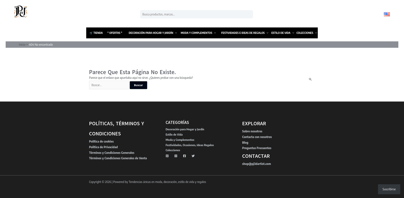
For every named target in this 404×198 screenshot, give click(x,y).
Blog (245, 142)
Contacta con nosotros (257, 137)
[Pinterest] (167, 155)
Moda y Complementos (196, 32)
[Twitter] (193, 155)
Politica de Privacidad (103, 147)
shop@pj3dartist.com (256, 164)
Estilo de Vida (280, 32)
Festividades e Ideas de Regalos (243, 32)
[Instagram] (175, 155)
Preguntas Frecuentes (256, 148)
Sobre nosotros (252, 131)
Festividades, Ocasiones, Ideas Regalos (190, 145)
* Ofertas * (114, 32)
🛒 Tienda (96, 32)
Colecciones (305, 32)
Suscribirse (389, 189)
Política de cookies (101, 141)
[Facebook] (184, 155)
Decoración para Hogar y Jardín (151, 32)
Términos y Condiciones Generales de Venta (118, 158)
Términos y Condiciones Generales (111, 153)
